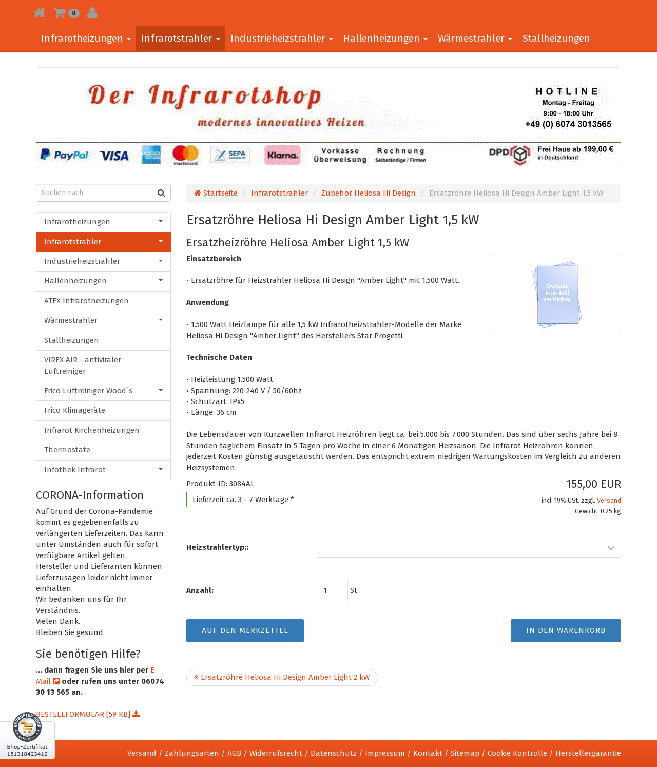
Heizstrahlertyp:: (217, 547)
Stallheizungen (556, 38)
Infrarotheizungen (86, 38)
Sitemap (465, 753)
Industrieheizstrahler (281, 38)
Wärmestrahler (475, 38)
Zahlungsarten (192, 753)
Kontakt (427, 753)
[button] (66, 13)
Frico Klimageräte (74, 410)
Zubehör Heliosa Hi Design (368, 193)
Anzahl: (200, 590)
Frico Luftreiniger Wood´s (103, 390)
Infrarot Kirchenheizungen (92, 430)
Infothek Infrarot (103, 469)
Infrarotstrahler (180, 38)
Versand (609, 500)
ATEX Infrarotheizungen (86, 300)
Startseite (216, 193)
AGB (234, 753)
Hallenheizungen (385, 38)
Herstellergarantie (588, 753)
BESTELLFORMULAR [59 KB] (88, 714)
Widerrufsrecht (275, 753)
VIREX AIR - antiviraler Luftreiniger (82, 365)
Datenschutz (334, 753)
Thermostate (67, 449)
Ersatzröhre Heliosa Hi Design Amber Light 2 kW (282, 677)
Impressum (385, 753)
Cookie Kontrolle (517, 753)
